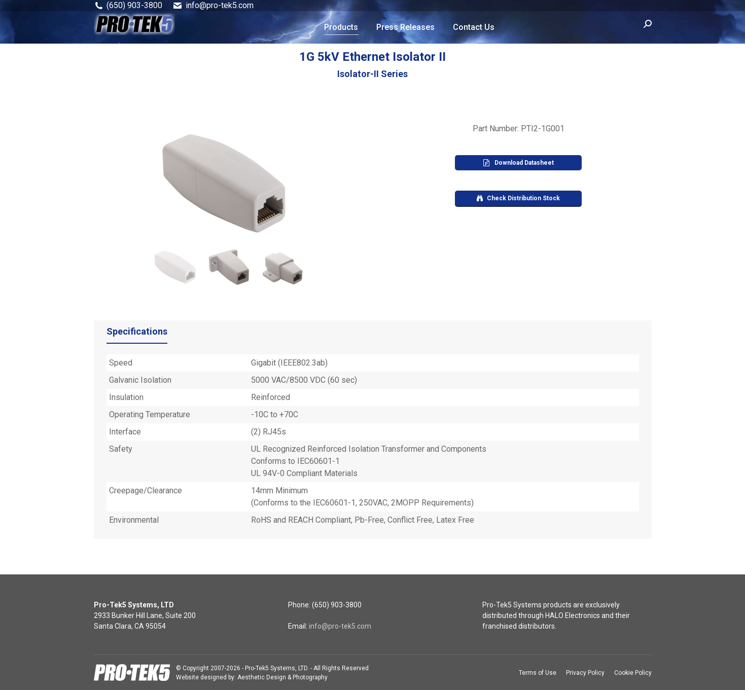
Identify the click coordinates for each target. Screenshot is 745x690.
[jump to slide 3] (282, 267)
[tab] (137, 333)
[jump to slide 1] (176, 267)
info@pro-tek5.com (340, 626)
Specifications (137, 331)
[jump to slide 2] (229, 267)
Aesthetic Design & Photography (282, 677)
